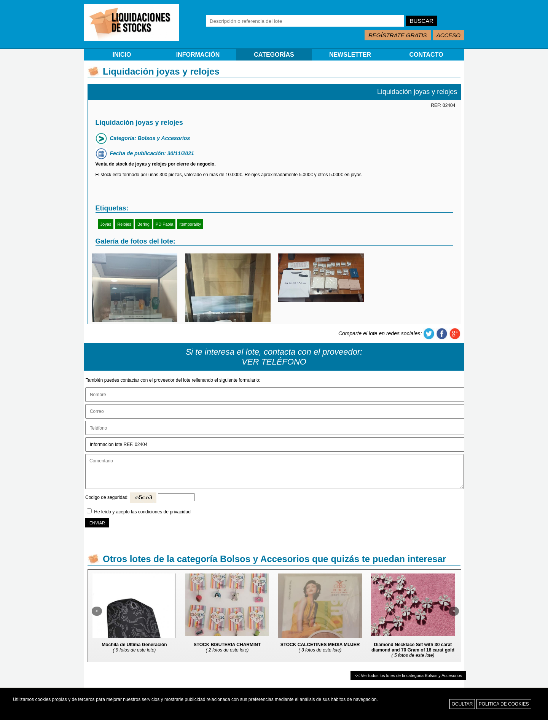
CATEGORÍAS (274, 54)
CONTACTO (426, 54)
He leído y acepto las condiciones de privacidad (142, 512)
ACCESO (448, 35)
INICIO (122, 54)
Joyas (106, 224)
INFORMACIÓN (198, 54)
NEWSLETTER (350, 54)
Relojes (124, 224)
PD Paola (164, 224)
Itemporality (190, 224)
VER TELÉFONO (274, 361)
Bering (143, 224)
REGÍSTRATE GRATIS (397, 35)
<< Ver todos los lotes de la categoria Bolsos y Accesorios (408, 675)
